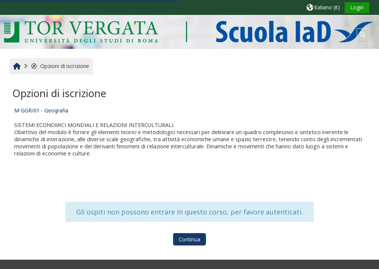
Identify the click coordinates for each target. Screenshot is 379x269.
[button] (323, 7)
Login (357, 7)
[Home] (188, 31)
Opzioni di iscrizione (60, 65)
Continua (189, 239)
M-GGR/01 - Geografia (41, 110)
